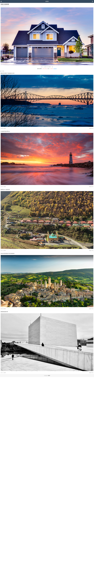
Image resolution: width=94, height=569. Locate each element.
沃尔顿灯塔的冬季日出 (5, 131)
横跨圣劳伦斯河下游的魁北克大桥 (7, 73)
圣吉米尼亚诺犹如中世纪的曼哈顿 (7, 253)
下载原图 (55, 68)
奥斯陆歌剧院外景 (4, 311)
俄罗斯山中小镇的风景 (5, 189)
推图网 (47, 1)
